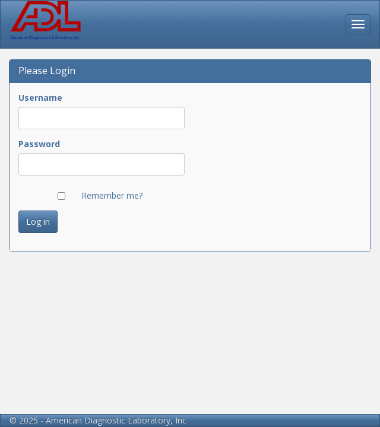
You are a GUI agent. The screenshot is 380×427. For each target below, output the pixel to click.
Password (39, 143)
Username (40, 97)
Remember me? (111, 195)
